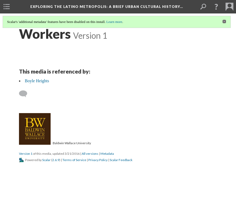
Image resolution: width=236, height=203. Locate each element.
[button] (216, 6)
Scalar (46, 160)
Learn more (114, 22)
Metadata (107, 154)
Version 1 (25, 154)
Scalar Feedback (121, 160)
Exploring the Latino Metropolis (106, 6)
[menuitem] (6, 6)
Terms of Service (74, 160)
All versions (90, 154)
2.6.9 (55, 160)
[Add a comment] (25, 93)
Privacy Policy (98, 160)
